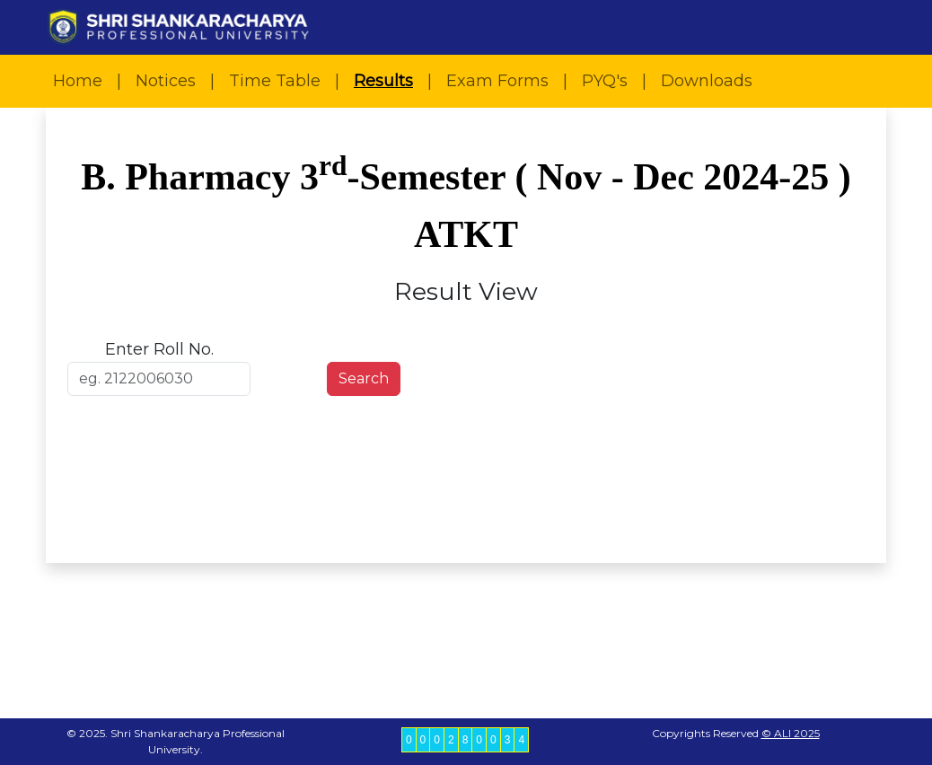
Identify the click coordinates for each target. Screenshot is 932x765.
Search (364, 378)
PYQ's (605, 81)
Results (383, 81)
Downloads (706, 81)
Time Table (275, 81)
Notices (166, 81)
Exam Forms (497, 81)
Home (77, 81)
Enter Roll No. (159, 349)
